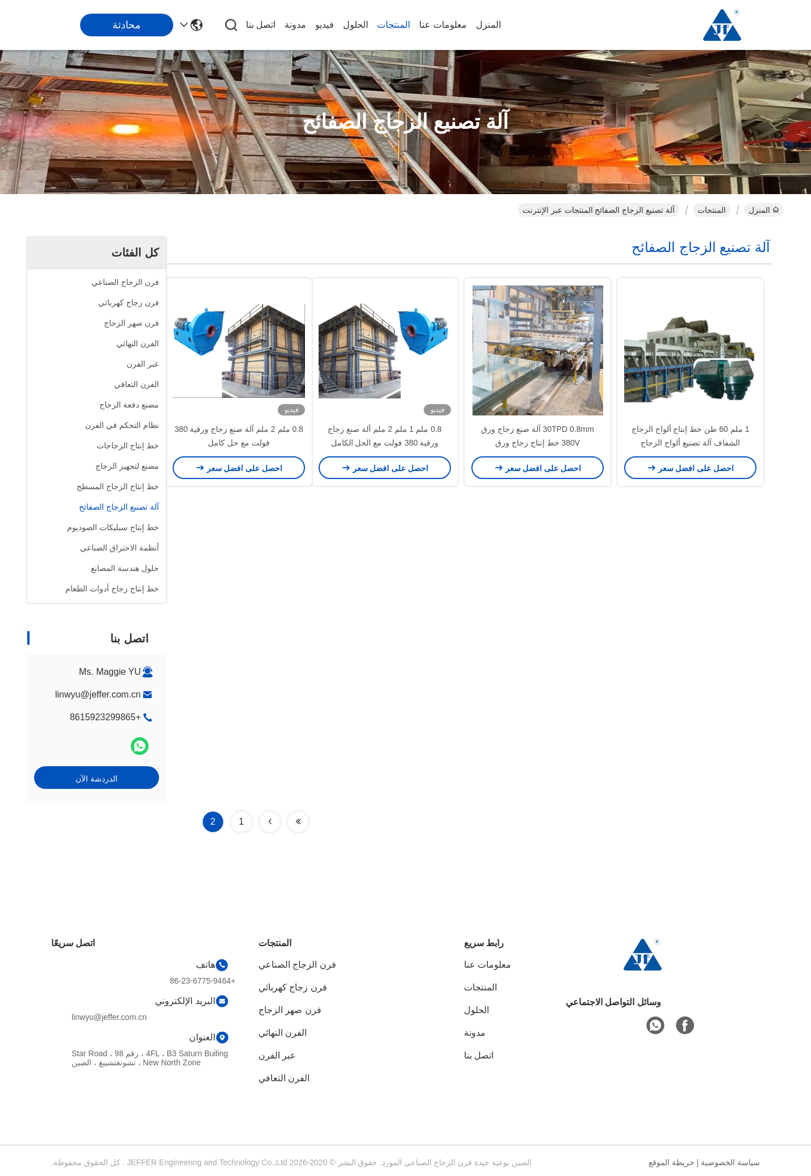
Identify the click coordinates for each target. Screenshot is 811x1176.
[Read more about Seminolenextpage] (298, 822)
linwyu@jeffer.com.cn (98, 694)
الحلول (355, 25)
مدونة (295, 25)
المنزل (488, 25)
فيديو (324, 25)
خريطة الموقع (672, 1162)
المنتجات (393, 25)
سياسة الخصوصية (730, 1162)
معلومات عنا (442, 25)
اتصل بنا (260, 25)
